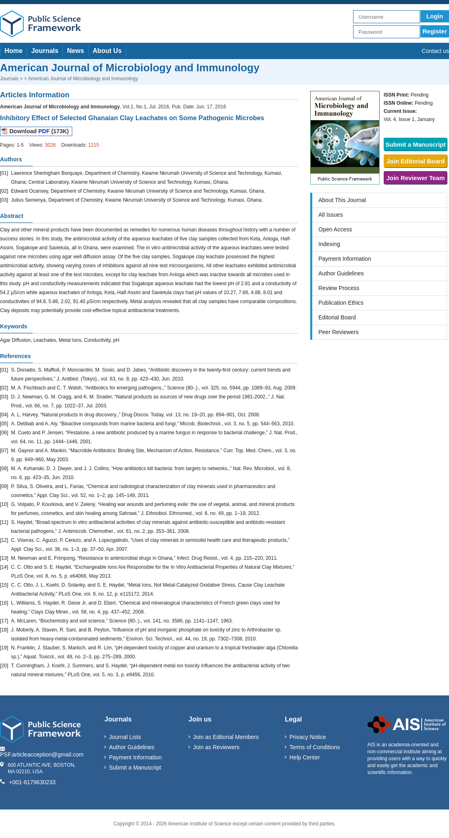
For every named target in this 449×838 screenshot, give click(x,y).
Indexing (329, 244)
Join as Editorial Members (226, 737)
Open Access (335, 229)
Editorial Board (337, 317)
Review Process (338, 288)
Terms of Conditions (314, 747)
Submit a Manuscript (415, 144)
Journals (44, 50)
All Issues (330, 214)
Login (435, 16)
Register (434, 31)
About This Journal (342, 200)
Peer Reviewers (338, 332)
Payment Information (344, 258)
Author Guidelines (341, 273)
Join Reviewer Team (415, 177)
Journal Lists (125, 737)
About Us (107, 50)
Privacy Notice (307, 737)
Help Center (304, 757)
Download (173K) (39, 131)
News (75, 50)
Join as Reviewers (216, 747)
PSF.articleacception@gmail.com (42, 754)
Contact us (435, 51)
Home (13, 50)
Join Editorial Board (416, 161)
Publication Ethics (341, 302)
